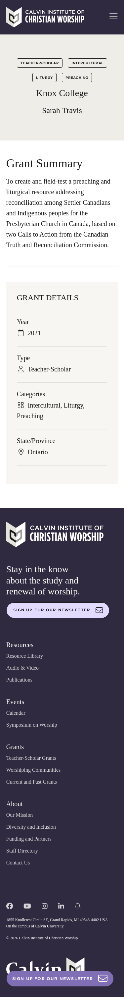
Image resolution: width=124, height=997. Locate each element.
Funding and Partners (29, 839)
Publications (19, 680)
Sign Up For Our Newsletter (60, 978)
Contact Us (18, 862)
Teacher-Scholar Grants (31, 758)
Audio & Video (22, 668)
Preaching (76, 78)
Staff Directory (22, 851)
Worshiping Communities (33, 770)
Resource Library (24, 656)
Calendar (15, 713)
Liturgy (44, 78)
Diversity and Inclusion (31, 827)
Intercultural (87, 63)
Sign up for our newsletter (58, 610)
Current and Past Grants (31, 782)
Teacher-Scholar (40, 63)
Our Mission (19, 815)
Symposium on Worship (31, 725)
